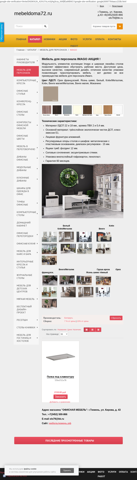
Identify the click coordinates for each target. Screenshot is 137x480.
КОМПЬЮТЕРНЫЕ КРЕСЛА (26, 82)
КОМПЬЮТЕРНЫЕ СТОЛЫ (26, 214)
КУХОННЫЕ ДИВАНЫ (23, 179)
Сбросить (116, 317)
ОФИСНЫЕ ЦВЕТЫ (22, 137)
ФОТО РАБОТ (74, 43)
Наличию (77, 329)
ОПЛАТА (99, 39)
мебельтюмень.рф (60, 423)
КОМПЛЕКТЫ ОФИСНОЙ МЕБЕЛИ (24, 125)
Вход (102, 6)
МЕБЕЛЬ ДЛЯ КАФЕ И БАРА (24, 253)
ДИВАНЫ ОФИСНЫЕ (22, 158)
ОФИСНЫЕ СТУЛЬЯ (22, 92)
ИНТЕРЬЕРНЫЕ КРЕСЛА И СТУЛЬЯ (25, 264)
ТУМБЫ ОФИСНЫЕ (22, 203)
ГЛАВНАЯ (21, 39)
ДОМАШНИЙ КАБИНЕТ (23, 224)
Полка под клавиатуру (60, 376)
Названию (62, 329)
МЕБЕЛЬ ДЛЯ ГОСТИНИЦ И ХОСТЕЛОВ (24, 337)
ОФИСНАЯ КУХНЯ (26, 243)
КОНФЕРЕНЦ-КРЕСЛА (24, 103)
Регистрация (117, 6)
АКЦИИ (63, 39)
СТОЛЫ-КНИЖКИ (26, 327)
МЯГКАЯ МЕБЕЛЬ (25, 298)
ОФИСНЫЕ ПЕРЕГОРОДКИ (25, 235)
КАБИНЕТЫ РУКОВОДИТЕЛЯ (26, 61)
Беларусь (68, 318)
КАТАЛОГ (35, 39)
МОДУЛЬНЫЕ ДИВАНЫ (24, 169)
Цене (69, 329)
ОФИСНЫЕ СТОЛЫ (22, 113)
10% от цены (82, 321)
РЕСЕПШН (22, 319)
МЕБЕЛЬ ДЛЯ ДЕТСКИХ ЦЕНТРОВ (24, 288)
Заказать (60, 396)
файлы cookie (30, 469)
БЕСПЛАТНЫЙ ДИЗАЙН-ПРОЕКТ (24, 309)
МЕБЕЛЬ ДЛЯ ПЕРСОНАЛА (24, 71)
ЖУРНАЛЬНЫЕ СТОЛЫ (24, 276)
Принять (67, 470)
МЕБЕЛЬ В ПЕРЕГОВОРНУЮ (26, 148)
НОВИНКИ (49, 39)
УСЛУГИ (87, 39)
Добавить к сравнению (60, 402)
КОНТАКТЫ (114, 39)
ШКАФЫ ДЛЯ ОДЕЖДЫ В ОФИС (23, 191)
